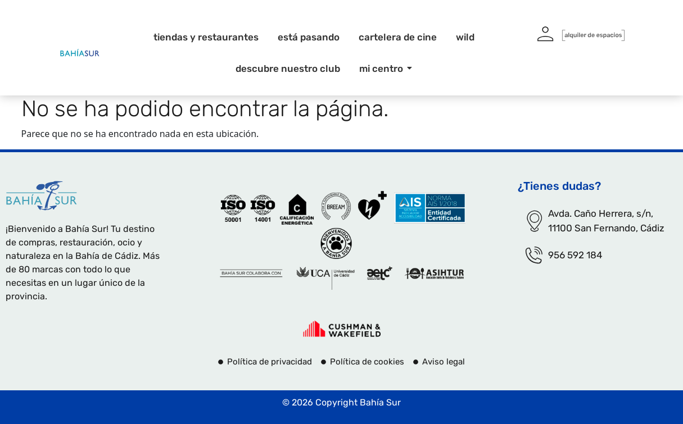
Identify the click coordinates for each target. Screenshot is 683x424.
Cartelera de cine (398, 37)
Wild (465, 37)
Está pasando (309, 37)
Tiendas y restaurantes (206, 37)
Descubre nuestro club (288, 68)
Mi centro (383, 68)
